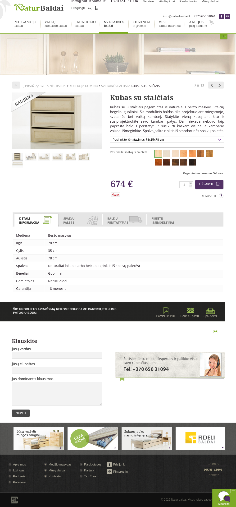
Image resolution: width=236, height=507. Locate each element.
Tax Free (90, 476)
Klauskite (209, 196)
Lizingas (18, 470)
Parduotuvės (92, 464)
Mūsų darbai (57, 470)
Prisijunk (116, 464)
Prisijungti (78, 8)
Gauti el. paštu (190, 312)
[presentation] (36, 220)
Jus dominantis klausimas (32, 379)
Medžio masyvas (60, 464)
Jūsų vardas (21, 349)
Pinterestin (117, 471)
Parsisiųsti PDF (166, 312)
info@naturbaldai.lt (176, 16)
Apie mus (19, 464)
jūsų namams (198, 24)
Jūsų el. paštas (23, 364)
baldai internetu (170, 24)
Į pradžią (30, 86)
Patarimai (19, 482)
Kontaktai (55, 476)
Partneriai (19, 476)
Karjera (89, 470)
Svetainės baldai (53, 86)
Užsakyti (210, 184)
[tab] (36, 219)
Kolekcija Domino (83, 86)
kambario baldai (56, 24)
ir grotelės (141, 24)
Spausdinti (210, 312)
